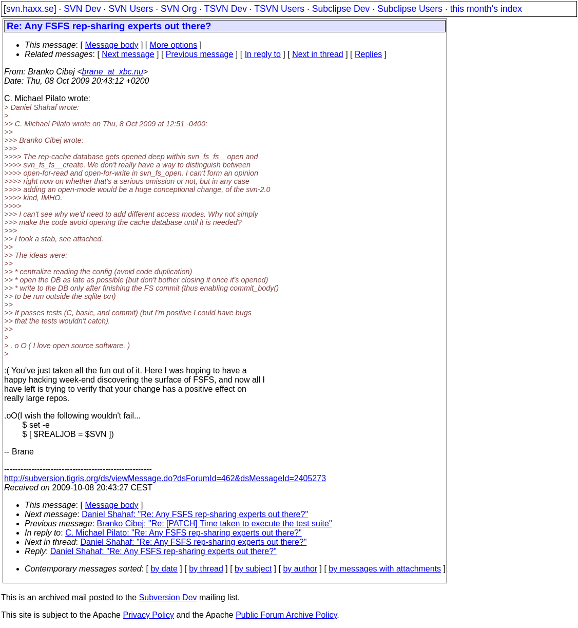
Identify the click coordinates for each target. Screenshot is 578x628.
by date (163, 568)
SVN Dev (82, 9)
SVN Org (179, 9)
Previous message (200, 54)
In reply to (263, 54)
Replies (368, 54)
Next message (128, 54)
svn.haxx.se (30, 9)
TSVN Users (279, 9)
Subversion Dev (168, 597)
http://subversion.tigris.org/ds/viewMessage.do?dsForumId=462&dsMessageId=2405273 (165, 478)
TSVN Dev (225, 9)
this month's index (486, 9)
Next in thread (317, 54)
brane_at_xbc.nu (112, 71)
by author (300, 568)
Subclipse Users (409, 9)
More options (174, 45)
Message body (111, 45)
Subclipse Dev (341, 9)
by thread (206, 568)
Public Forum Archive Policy (286, 615)
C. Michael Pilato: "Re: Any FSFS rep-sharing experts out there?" (183, 532)
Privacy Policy (148, 615)
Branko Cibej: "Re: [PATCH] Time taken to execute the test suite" (214, 523)
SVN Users (130, 9)
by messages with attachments (385, 568)
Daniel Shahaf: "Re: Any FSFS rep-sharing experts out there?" (195, 514)
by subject (253, 568)
